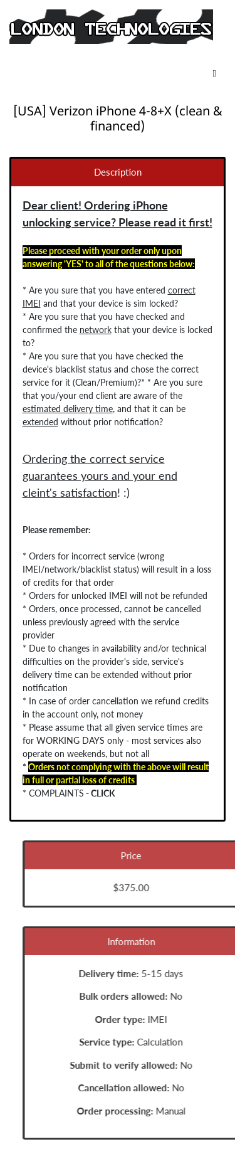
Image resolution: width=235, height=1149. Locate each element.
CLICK (102, 793)
